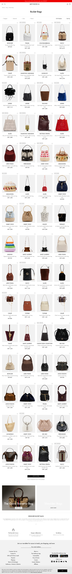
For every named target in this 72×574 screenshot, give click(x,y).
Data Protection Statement (36, 572)
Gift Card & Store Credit (13, 555)
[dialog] (36, 570)
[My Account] (67, 4)
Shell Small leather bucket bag (10, 105)
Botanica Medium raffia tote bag (10, 196)
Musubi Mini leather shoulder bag (10, 466)
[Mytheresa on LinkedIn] (52, 561)
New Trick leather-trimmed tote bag (10, 375)
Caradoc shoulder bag (10, 45)
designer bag (8, 519)
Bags (7, 7)
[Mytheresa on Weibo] (63, 561)
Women (3, 7)
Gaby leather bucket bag (62, 405)
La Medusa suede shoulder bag (62, 226)
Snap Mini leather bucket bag (44, 75)
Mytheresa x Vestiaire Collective (13, 564)
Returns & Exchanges (13, 562)
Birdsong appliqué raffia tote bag (62, 165)
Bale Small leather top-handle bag (9, 165)
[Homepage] (36, 4)
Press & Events (36, 558)
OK (62, 570)
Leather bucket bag (62, 375)
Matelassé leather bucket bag (62, 345)
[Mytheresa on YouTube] (61, 561)
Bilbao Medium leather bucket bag (62, 105)
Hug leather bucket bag (62, 436)
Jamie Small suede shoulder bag (27, 256)
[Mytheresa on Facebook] (54, 561)
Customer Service (13, 551)
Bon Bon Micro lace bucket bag (27, 436)
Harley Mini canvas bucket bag (27, 165)
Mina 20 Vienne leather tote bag (10, 135)
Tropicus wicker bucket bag (10, 75)
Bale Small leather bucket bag (62, 256)
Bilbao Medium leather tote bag (27, 105)
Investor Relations (36, 562)
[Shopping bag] (70, 4)
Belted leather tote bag (27, 315)
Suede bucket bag (10, 405)
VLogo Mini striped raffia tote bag (27, 135)
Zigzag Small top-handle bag (9, 256)
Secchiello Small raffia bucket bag (44, 45)
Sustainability (36, 555)
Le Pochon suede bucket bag (27, 196)
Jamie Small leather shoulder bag (44, 256)
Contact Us (13, 553)
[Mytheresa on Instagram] (59, 561)
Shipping (13, 560)
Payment (13, 558)
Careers (36, 560)
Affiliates (36, 564)
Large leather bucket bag (44, 315)
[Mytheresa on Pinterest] (56, 561)
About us (36, 551)
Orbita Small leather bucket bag (45, 345)
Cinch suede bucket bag (27, 405)
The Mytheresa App (36, 553)
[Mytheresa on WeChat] (66, 561)
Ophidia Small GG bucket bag (62, 466)
